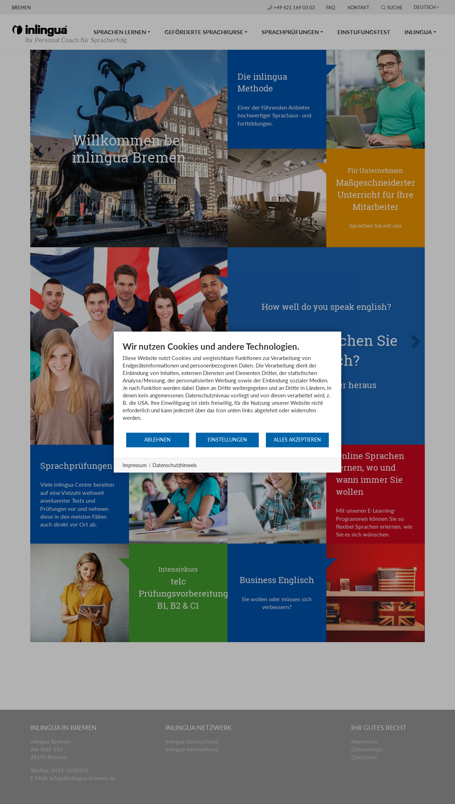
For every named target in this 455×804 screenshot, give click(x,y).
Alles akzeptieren (297, 440)
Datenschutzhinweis (174, 465)
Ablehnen (157, 440)
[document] (227, 386)
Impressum (135, 465)
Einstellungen (227, 440)
